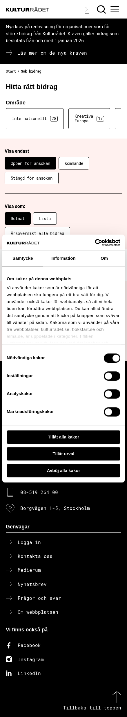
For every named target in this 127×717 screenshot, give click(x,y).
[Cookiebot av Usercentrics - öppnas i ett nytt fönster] (95, 242)
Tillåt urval (64, 453)
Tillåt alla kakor (63, 436)
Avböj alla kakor (63, 470)
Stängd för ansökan (31, 178)
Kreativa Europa (89, 118)
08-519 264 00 (39, 492)
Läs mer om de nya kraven (52, 53)
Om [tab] (104, 258)
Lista (45, 218)
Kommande (74, 163)
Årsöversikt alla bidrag (37, 233)
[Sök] (102, 9)
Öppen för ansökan (30, 163)
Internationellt (35, 118)
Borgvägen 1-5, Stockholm (55, 508)
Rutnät (18, 218)
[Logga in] (85, 9)
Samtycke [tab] (22, 258)
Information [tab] (63, 258)
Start (11, 71)
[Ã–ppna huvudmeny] (115, 9)
